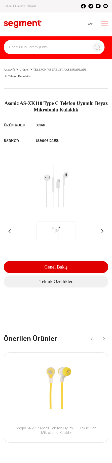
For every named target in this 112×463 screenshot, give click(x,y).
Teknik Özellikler (56, 281)
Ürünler (24, 69)
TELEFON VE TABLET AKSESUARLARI (59, 69)
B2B (89, 24)
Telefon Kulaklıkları (20, 76)
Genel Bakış (56, 267)
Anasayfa (9, 69)
